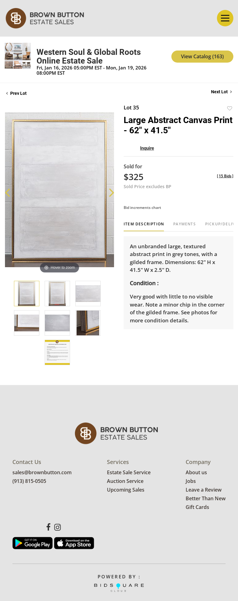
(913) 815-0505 (29, 481)
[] (225, 176)
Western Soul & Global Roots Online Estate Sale (89, 56)
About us (196, 472)
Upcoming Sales (125, 490)
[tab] (144, 226)
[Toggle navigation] (225, 18)
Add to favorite (229, 108)
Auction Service (125, 481)
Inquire (147, 148)
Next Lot (221, 91)
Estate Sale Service (129, 472)
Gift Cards (197, 507)
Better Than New (206, 498)
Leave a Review (204, 490)
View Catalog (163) (202, 56)
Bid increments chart (142, 207)
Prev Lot (16, 93)
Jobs (191, 481)
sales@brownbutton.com (42, 472)
